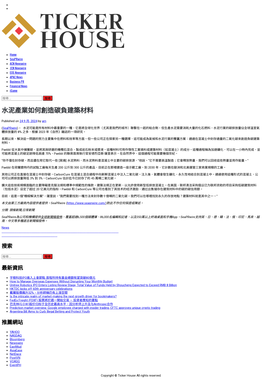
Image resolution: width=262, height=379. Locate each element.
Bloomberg (17, 339)
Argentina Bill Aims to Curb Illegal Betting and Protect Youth (50, 311)
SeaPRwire (16, 59)
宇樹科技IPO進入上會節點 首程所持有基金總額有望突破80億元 (52, 278)
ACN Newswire (18, 63)
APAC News (16, 77)
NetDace (15, 354)
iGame (13, 90)
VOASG (15, 361)
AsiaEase (16, 350)
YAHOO (15, 332)
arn (44, 121)
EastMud (15, 347)
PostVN (15, 358)
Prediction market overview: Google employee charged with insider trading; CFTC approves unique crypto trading (85, 308)
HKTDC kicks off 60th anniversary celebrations (41, 289)
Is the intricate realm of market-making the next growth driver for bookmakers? (63, 296)
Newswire (16, 343)
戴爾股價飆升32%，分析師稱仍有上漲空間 (39, 293)
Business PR (17, 81)
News (5, 227)
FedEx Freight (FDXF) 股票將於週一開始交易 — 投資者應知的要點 (54, 300)
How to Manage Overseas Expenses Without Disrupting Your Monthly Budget (61, 281)
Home (13, 54)
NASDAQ (16, 335)
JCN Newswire (18, 68)
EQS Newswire (18, 72)
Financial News (18, 86)
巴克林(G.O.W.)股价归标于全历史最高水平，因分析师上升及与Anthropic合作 (61, 304)
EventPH (15, 365)
